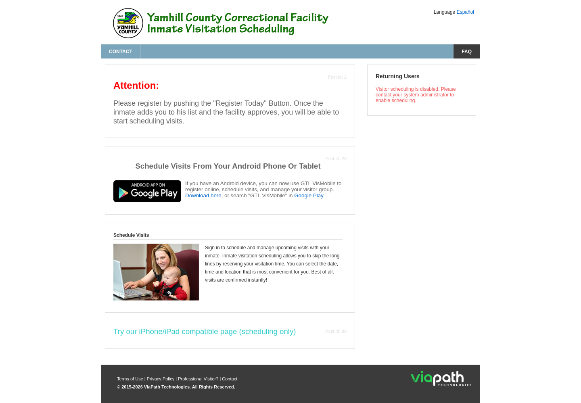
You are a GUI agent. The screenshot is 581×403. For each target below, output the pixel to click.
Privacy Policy (161, 378)
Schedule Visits (131, 235)
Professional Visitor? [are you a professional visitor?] (198, 378)
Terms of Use (130, 378)
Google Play (308, 195)
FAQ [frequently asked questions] (467, 51)
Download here (203, 195)
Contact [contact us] (120, 51)
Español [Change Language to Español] (465, 12)
